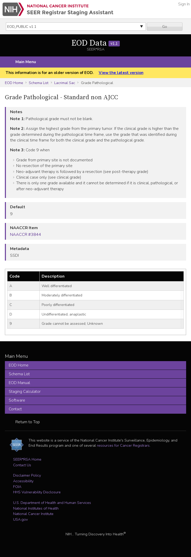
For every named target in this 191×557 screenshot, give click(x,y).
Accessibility (23, 481)
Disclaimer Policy (27, 475)
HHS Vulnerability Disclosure (37, 492)
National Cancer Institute (33, 513)
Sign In (184, 4)
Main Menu (25, 62)
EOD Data (95, 43)
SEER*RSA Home (27, 459)
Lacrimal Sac (64, 82)
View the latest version (121, 72)
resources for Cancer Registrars (123, 445)
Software (17, 400)
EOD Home (14, 82)
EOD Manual (19, 382)
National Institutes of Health (36, 508)
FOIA (17, 486)
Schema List (38, 82)
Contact (15, 409)
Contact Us (22, 465)
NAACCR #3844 (25, 234)
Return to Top (27, 422)
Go (164, 26)
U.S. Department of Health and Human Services (52, 502)
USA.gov (20, 519)
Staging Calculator (25, 391)
